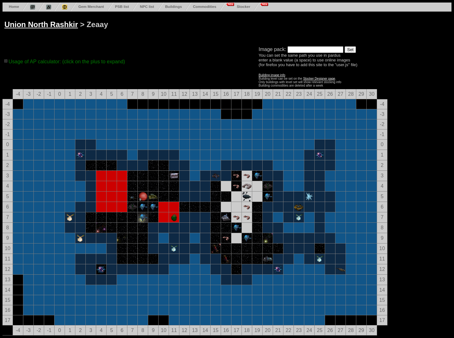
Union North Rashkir (41, 24)
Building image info (272, 75)
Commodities (204, 6)
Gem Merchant (91, 6)
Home (14, 6)
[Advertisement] (243, 28)
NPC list (147, 6)
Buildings (173, 6)
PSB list (122, 6)
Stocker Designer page (319, 78)
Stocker (243, 6)
